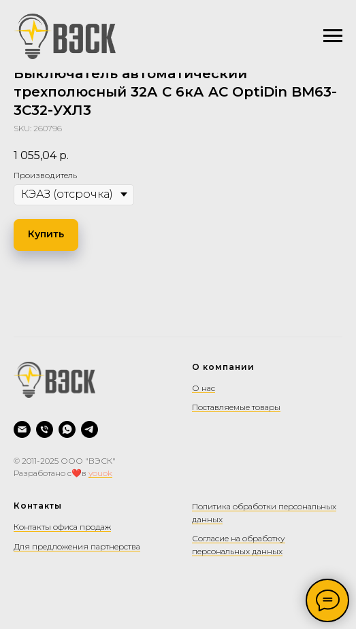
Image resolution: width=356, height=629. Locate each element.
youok (100, 473)
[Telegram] (89, 429)
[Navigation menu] (332, 36)
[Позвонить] (44, 429)
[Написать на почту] (22, 429)
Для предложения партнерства (77, 546)
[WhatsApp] (67, 429)
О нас (203, 388)
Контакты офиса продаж (62, 527)
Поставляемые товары (236, 407)
